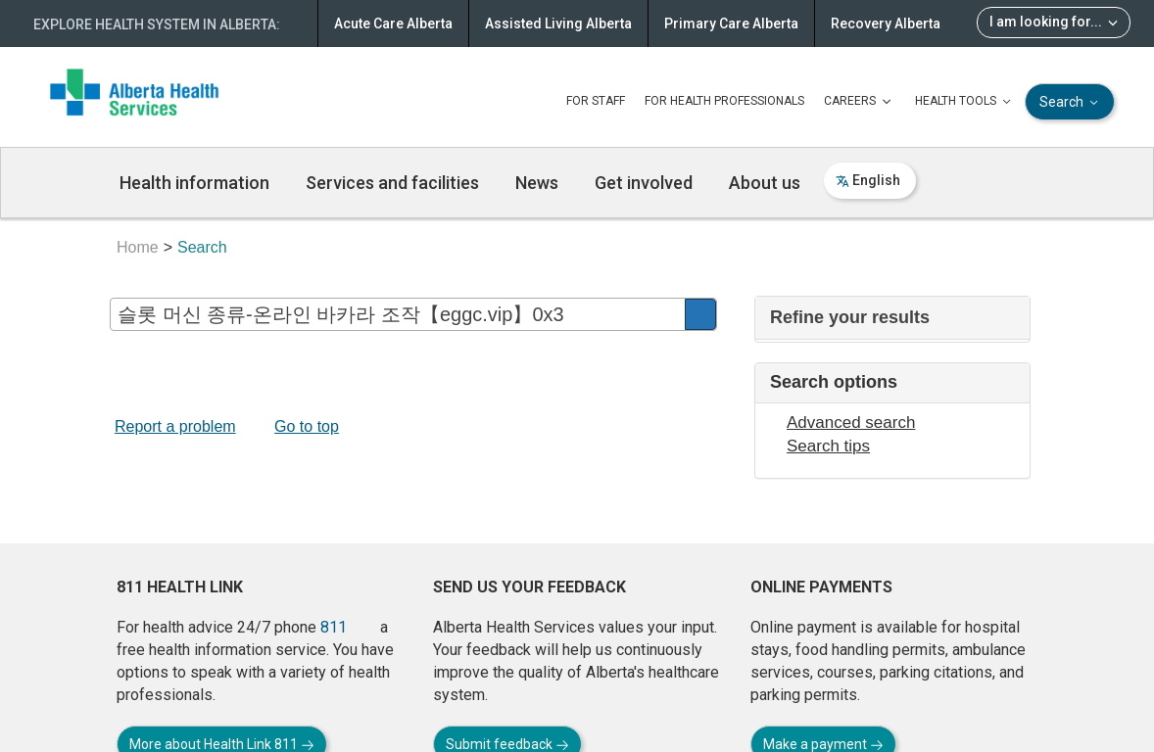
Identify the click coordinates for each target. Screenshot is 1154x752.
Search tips (828, 446)
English (868, 180)
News (536, 182)
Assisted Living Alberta (558, 23)
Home (138, 247)
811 (333, 627)
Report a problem (175, 426)
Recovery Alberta (885, 23)
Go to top (306, 426)
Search (1070, 102)
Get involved (644, 182)
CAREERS (859, 102)
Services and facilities (392, 182)
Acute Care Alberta (393, 23)
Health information (194, 182)
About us (764, 182)
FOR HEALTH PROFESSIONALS (724, 101)
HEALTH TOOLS (965, 102)
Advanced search (851, 422)
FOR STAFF (595, 101)
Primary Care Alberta (731, 23)
